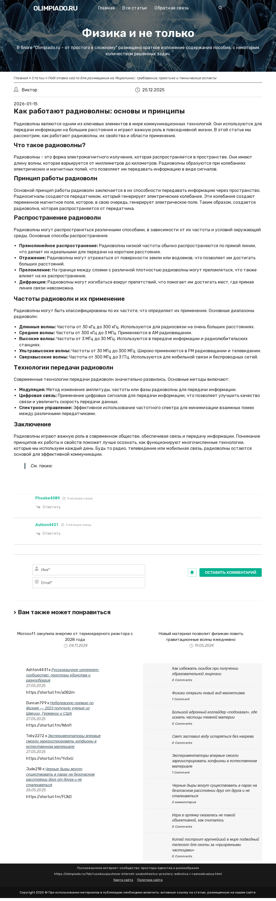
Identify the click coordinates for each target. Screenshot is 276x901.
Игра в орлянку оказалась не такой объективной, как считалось (203, 818)
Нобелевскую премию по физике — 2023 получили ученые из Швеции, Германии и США (60, 708)
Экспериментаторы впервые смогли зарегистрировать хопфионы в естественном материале (63, 741)
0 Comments (182, 681)
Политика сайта (150, 874)
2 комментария (184, 803)
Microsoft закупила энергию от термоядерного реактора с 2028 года (75, 636)
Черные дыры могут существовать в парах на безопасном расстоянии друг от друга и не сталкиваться (214, 791)
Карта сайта (123, 874)
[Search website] (220, 8)
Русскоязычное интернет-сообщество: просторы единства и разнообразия (62, 675)
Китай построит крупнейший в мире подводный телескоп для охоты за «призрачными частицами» (215, 845)
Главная (21, 78)
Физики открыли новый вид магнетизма (208, 693)
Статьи (38, 78)
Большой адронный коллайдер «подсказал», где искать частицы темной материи (214, 715)
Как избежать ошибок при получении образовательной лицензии (205, 671)
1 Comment (181, 700)
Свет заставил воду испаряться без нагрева (212, 737)
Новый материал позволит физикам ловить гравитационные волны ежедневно (201, 636)
